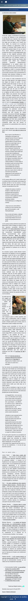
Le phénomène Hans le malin (12, 580)
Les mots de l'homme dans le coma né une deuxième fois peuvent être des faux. (14, 538)
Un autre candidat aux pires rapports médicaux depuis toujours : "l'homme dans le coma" (14, 485)
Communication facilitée (9, 519)
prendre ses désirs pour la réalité (17, 115)
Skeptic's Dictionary (11, 591)
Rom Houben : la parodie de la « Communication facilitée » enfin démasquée (13, 577)
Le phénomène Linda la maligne (9, 12)
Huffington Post (16, 339)
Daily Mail (15, 359)
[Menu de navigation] (2, 2)
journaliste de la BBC (13, 348)
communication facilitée (17, 102)
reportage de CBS (20, 351)
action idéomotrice (15, 228)
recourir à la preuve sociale (9, 117)
